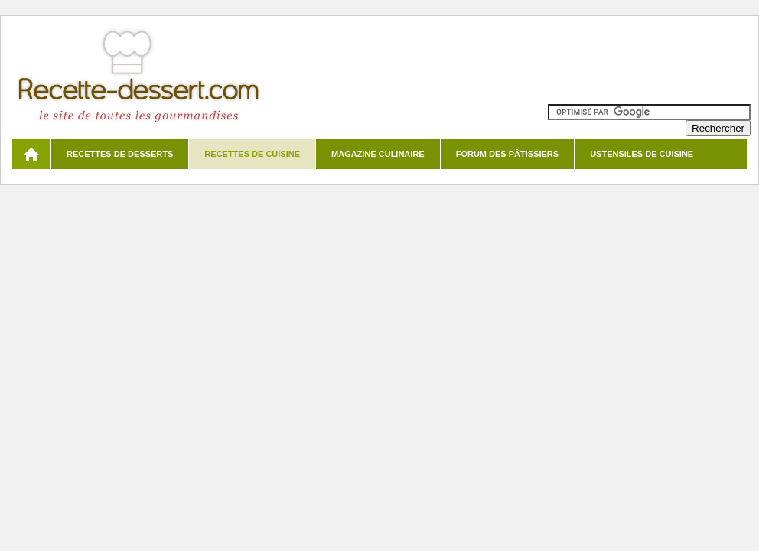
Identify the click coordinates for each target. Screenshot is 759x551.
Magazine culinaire (378, 153)
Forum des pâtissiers (507, 153)
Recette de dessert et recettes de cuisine (139, 76)
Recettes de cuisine (252, 153)
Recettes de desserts (120, 153)
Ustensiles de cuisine (641, 153)
